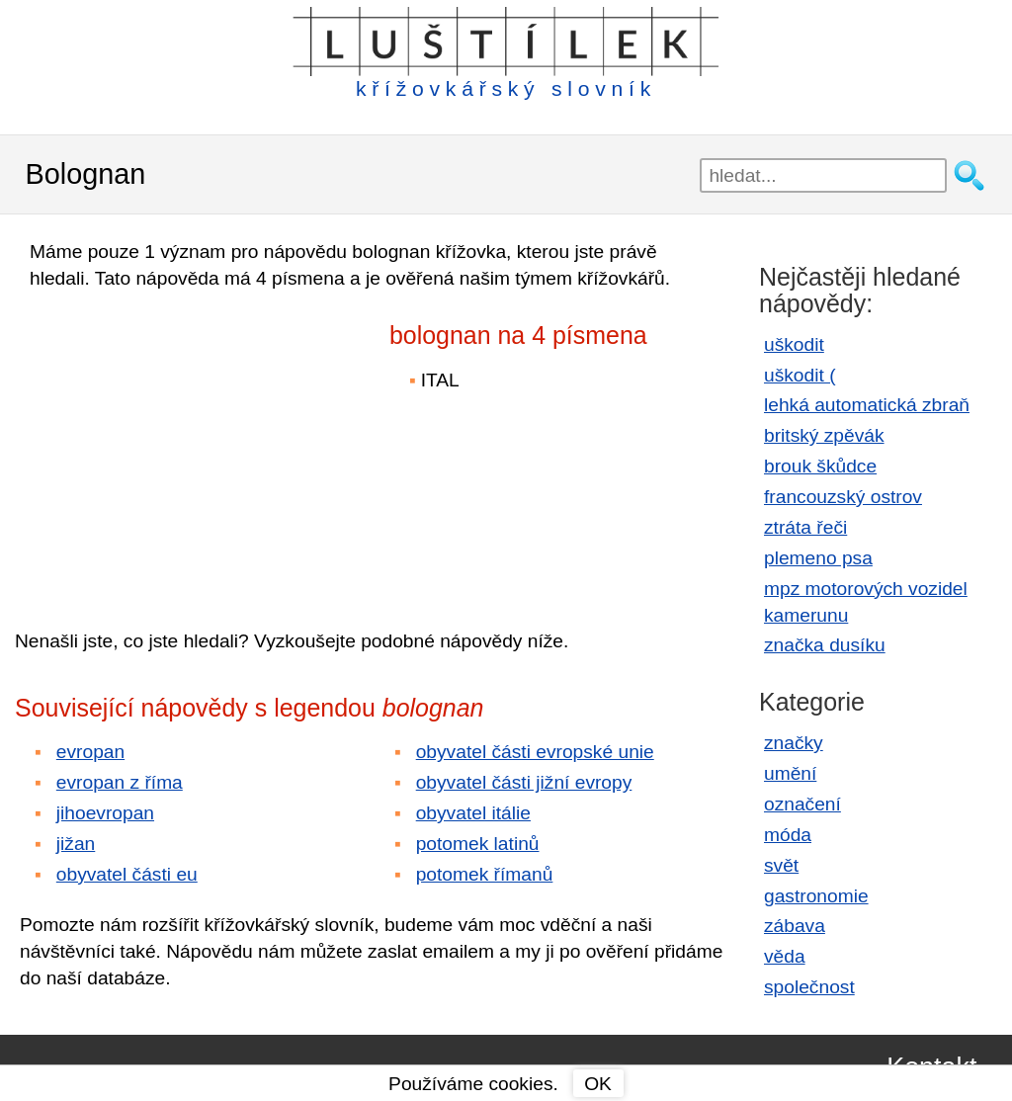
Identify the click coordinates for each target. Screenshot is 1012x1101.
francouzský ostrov (843, 496)
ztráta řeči (805, 527)
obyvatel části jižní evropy (524, 782)
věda (784, 956)
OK (598, 1083)
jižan (75, 843)
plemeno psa (818, 558)
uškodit (794, 344)
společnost (809, 986)
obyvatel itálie (473, 813)
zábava (794, 925)
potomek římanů (484, 874)
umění (790, 773)
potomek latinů (478, 843)
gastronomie (816, 896)
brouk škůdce (820, 466)
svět (781, 865)
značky (793, 742)
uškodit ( (800, 375)
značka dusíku (825, 645)
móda (787, 834)
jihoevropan (105, 813)
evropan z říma (119, 782)
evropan (90, 751)
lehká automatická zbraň (867, 404)
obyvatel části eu (127, 874)
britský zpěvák (824, 435)
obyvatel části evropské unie (535, 751)
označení (802, 804)
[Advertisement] (188, 445)
